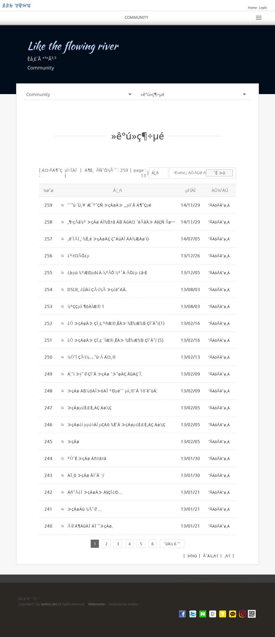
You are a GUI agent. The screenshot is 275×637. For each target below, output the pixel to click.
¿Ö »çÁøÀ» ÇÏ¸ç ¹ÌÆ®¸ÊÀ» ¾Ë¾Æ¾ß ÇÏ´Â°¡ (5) (115, 339)
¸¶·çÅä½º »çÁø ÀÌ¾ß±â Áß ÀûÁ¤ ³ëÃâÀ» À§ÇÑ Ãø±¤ (122, 221)
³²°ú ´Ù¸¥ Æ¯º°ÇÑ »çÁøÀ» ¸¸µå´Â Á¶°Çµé (109, 204)
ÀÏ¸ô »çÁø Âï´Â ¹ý (85, 474)
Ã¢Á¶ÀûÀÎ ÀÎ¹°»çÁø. (90, 525)
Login (263, 7)
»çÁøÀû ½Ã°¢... (84, 508)
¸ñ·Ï (226, 555)
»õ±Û (191, 555)
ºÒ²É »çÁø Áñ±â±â (86, 458)
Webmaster (96, 604)
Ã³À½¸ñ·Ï (210, 555)
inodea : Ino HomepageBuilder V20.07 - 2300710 (211, 578)
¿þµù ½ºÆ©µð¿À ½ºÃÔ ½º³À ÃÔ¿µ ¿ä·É (107, 272)
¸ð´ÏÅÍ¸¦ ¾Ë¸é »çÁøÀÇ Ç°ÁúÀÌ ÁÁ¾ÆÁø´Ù (108, 238)
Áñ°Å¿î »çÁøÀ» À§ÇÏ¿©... (94, 491)
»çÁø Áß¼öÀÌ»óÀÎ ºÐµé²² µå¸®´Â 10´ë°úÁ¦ (112, 390)
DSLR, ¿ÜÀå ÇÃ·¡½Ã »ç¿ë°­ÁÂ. (97, 289)
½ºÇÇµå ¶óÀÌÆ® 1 (85, 306)
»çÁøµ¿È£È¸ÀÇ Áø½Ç (89, 407)
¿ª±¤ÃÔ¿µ (78, 255)
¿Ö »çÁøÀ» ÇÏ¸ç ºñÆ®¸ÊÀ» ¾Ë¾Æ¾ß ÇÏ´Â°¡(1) (116, 322)
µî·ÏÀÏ (71, 169)
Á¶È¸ (89, 169)
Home (252, 7)
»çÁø (73, 441)
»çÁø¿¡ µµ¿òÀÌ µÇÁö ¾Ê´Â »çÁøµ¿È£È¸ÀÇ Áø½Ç (116, 424)
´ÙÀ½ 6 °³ (172, 543)
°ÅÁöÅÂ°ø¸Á (219, 205)
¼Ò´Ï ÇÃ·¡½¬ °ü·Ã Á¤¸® (91, 356)
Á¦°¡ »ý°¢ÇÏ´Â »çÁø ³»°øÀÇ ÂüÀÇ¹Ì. (104, 373)
